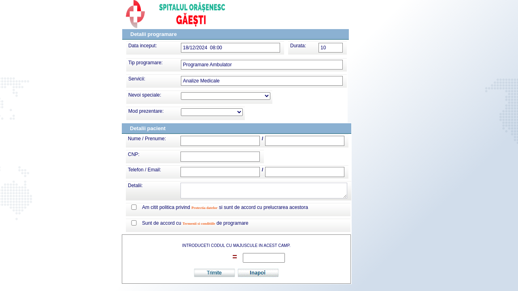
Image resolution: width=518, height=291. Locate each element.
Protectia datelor (204, 208)
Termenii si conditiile (199, 223)
